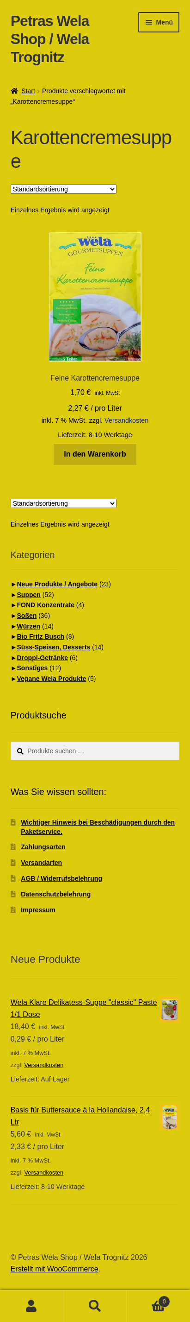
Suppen (29, 594)
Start (28, 91)
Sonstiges (32, 668)
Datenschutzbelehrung (56, 894)
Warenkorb (148, 1300)
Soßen (27, 615)
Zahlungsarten (43, 847)
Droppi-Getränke (42, 657)
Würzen (29, 626)
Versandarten (41, 862)
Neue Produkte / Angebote (57, 584)
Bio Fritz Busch (41, 636)
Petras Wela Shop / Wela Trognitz (50, 39)
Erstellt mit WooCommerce (54, 1269)
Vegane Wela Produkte (51, 678)
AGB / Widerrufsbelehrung (61, 878)
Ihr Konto (31, 1306)
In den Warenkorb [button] (95, 454)
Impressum (38, 910)
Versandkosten (126, 420)
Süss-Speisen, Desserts (54, 647)
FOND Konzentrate (45, 605)
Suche (95, 1306)
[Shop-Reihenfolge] (63, 189)
